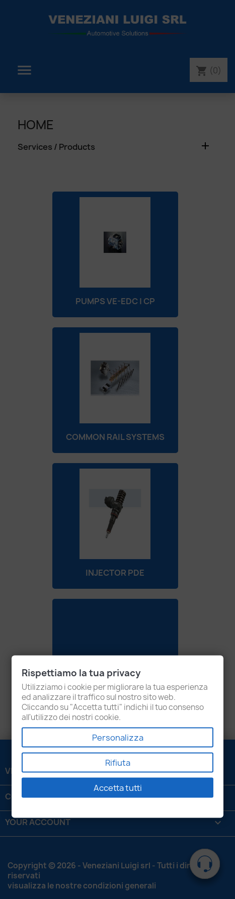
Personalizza (117, 737)
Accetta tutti (118, 787)
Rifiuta (117, 762)
